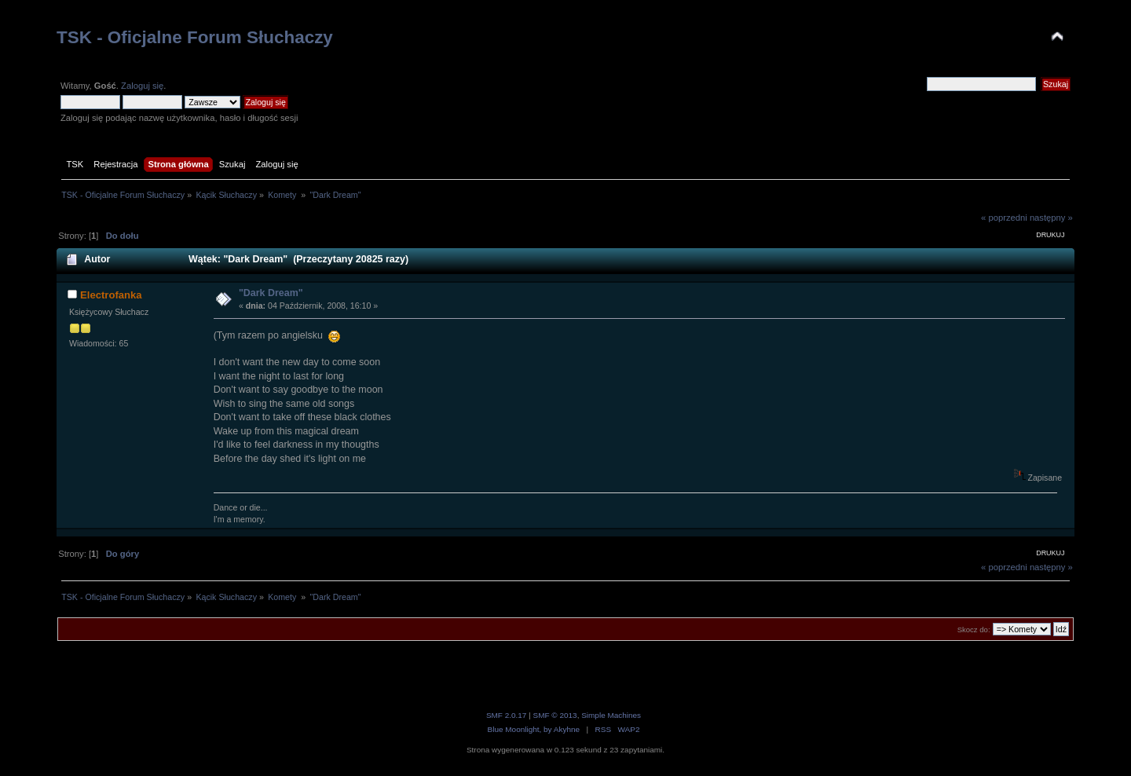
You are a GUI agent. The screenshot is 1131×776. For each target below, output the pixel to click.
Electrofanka (111, 295)
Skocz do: (973, 629)
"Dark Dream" (271, 292)
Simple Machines (611, 715)
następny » (1051, 217)
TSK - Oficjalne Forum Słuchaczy (195, 37)
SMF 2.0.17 (506, 715)
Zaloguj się (142, 85)
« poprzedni (1004, 217)
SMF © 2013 (555, 715)
